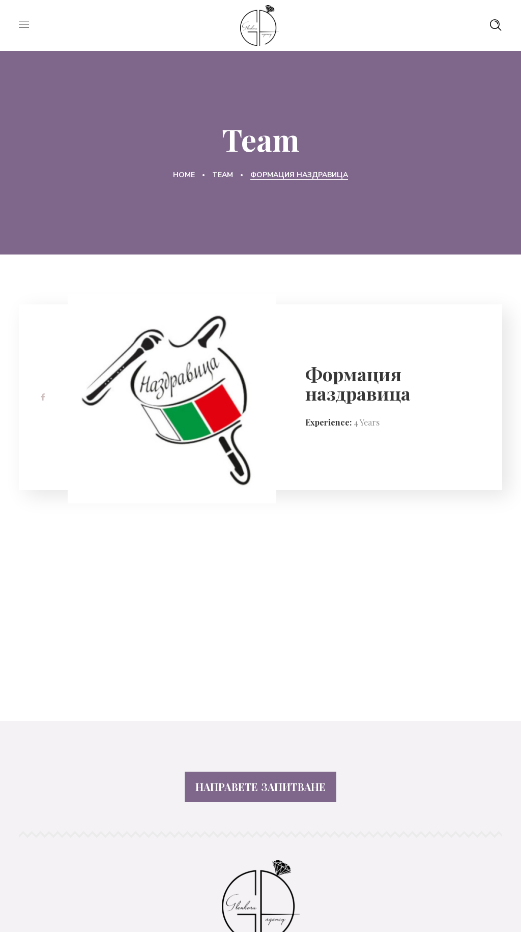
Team (222, 175)
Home (184, 175)
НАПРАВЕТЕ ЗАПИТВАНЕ (260, 787)
